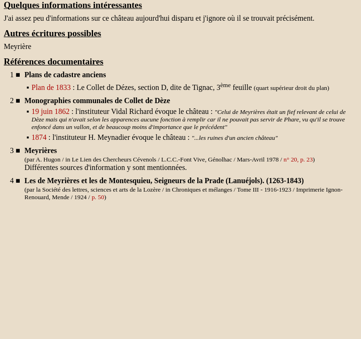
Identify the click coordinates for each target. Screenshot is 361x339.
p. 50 (98, 197)
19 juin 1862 (50, 111)
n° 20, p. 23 (298, 159)
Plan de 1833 (51, 87)
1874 (39, 137)
